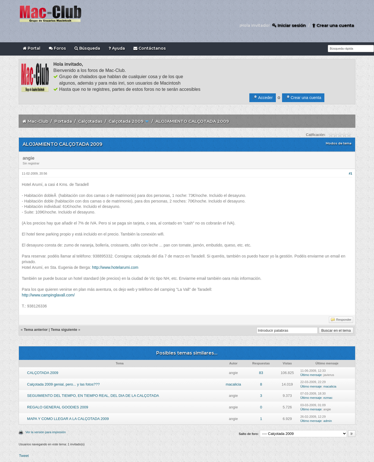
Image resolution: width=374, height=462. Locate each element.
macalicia (233, 384)
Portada (63, 121)
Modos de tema (338, 143)
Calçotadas (90, 121)
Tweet (24, 456)
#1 (350, 173)
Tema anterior (36, 329)
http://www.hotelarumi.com (115, 267)
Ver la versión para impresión (45, 432)
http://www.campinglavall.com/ (48, 295)
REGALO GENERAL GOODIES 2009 (57, 407)
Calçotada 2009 (126, 121)
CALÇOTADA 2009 (42, 373)
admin (328, 421)
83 (261, 373)
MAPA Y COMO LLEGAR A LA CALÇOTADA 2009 (68, 419)
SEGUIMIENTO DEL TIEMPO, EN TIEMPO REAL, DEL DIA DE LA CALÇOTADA (93, 395)
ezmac (328, 397)
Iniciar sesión (289, 25)
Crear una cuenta (333, 25)
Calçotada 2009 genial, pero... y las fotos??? (63, 384)
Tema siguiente (64, 329)
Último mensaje (311, 375)
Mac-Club (38, 121)
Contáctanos (149, 48)
